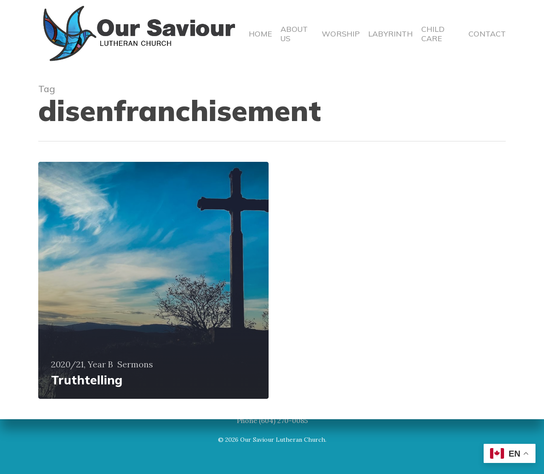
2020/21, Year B (82, 364)
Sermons (135, 364)
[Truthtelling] (153, 280)
